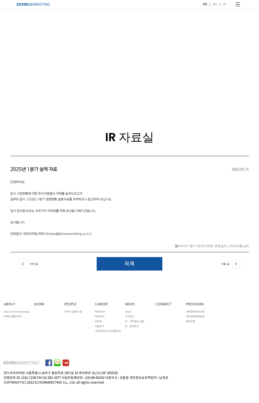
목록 (129, 263)
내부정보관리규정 (195, 311)
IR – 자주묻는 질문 (134, 321)
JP (224, 4)
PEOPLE (70, 304)
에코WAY (100, 311)
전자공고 (129, 316)
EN (215, 4)
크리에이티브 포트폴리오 (108, 331)
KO (205, 4)
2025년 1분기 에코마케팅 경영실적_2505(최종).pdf (212, 246)
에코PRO (99, 316)
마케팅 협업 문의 (12, 316)
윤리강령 (190, 321)
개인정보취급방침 (195, 316)
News (128, 311)
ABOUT (9, 304)
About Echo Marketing (17, 311)
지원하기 (99, 326)
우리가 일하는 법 (73, 311)
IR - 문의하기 (132, 326)
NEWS (130, 304)
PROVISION (195, 304)
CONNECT (164, 304)
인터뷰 (98, 321)
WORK (39, 304)
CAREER (101, 304)
